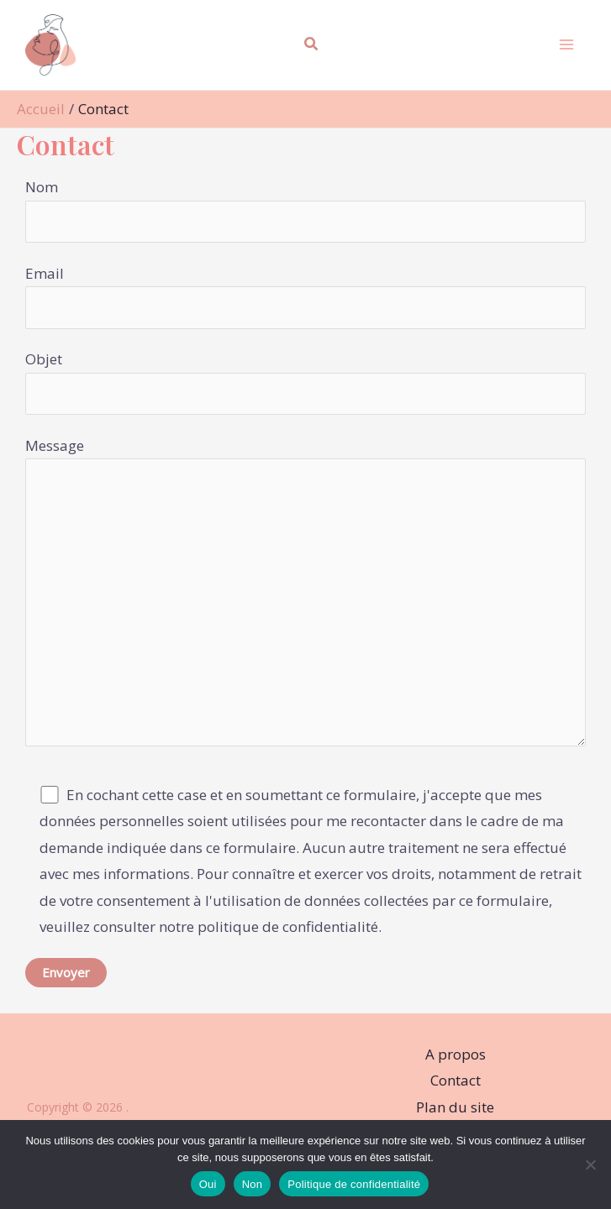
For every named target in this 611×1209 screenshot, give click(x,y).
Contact (455, 1080)
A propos (455, 1054)
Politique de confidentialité (353, 1184)
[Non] (590, 1164)
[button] (311, 45)
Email (305, 296)
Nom (305, 210)
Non (252, 1184)
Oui (208, 1184)
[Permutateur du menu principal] (565, 45)
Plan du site (455, 1107)
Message (305, 595)
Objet (305, 382)
